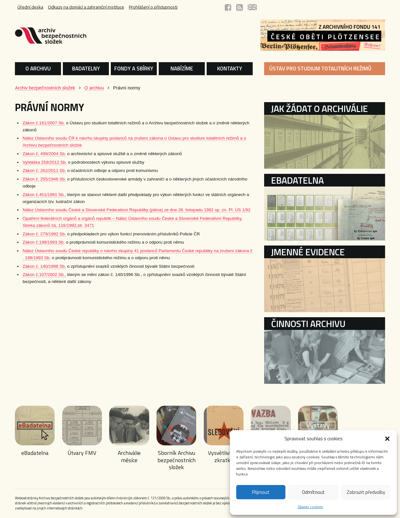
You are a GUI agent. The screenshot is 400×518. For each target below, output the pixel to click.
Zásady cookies (310, 507)
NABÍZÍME (181, 68)
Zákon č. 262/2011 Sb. (39, 170)
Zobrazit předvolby (366, 492)
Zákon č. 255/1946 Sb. (39, 179)
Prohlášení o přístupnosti (150, 7)
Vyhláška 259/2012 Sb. (39, 162)
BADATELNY (83, 68)
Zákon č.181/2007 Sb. (38, 123)
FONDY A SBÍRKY (131, 68)
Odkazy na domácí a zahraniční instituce (82, 7)
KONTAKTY (230, 68)
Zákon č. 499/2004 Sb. (39, 153)
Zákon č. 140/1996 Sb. (39, 266)
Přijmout (261, 492)
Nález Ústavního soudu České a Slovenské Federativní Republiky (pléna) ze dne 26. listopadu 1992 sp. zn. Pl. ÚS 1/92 (131, 209)
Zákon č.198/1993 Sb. (38, 242)
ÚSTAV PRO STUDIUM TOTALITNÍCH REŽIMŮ (322, 68)
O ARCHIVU (33, 68)
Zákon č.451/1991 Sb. (38, 194)
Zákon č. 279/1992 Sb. (39, 234)
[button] (387, 439)
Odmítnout (313, 492)
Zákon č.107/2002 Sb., (39, 274)
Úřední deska (25, 7)
